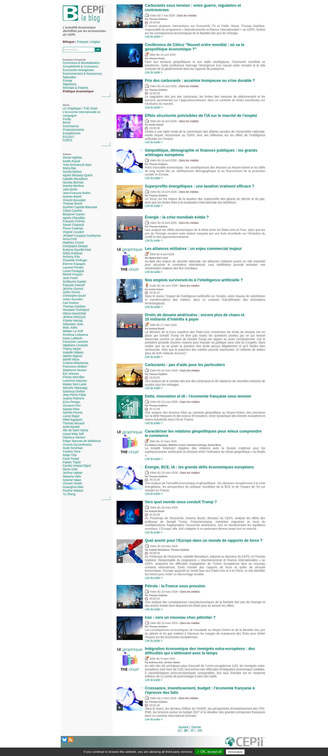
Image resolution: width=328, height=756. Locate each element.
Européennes (71, 133)
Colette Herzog (72, 320)
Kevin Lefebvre (72, 338)
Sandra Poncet (72, 412)
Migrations (70, 84)
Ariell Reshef (71, 427)
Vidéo (150, 15)
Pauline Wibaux (73, 490)
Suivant (183, 727)
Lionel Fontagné (73, 271)
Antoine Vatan (72, 480)
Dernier (196, 727)
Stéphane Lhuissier (75, 345)
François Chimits (74, 221)
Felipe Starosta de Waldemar (82, 441)
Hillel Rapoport (72, 419)
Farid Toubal (71, 458)
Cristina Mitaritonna (75, 363)
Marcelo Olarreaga (75, 387)
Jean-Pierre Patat (74, 394)
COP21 (68, 140)
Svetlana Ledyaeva (75, 334)
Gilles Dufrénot (72, 253)
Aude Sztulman (73, 448)
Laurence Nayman (75, 380)
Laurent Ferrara (73, 267)
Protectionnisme (73, 129)
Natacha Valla (72, 476)
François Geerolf (74, 285)
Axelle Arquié (71, 161)
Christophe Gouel (74, 295)
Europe (67, 80)
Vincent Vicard (72, 483)
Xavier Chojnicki (73, 224)
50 (192, 730)
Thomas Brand (72, 203)
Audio (150, 285)
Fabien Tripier (72, 462)
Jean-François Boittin (77, 193)
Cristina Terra (71, 451)
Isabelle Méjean (73, 352)
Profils (67, 119)
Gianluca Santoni (74, 437)
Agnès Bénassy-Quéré (78, 175)
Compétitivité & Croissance (80, 66)
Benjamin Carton (74, 214)
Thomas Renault (74, 423)
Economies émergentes (78, 70)
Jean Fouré (70, 278)
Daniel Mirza (71, 359)
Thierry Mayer (72, 348)
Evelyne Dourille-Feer (77, 249)
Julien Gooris (71, 292)
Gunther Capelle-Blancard (80, 207)
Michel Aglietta (72, 157)
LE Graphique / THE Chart (80, 108)
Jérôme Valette (72, 472)
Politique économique (78, 91)
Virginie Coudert (73, 232)
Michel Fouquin (73, 274)
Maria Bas (69, 168)
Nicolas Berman (73, 182)
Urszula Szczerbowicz (77, 444)
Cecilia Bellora (72, 171)
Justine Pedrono (73, 398)
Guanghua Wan (73, 487)
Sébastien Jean (73, 324)
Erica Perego (71, 402)
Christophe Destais (75, 246)
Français (82, 41)
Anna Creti (70, 239)
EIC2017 (68, 137)
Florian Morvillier (74, 377)
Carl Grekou (71, 303)
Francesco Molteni (75, 366)
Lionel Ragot (71, 416)
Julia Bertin (70, 189)
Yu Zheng (69, 494)
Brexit (66, 122)
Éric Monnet (71, 373)
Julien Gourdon (73, 299)
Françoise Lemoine (75, 341)
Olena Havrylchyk (74, 313)
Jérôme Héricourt (74, 317)
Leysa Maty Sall (73, 433)
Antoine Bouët (72, 196)
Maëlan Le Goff (73, 331)
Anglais (95, 41)
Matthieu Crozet (73, 242)
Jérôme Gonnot (73, 288)
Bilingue (68, 41)
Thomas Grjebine (74, 306)
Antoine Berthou (73, 185)
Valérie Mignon (72, 356)
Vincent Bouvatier (74, 200)
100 (199, 730)
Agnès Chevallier (74, 218)
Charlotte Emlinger (75, 260)
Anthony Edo (71, 256)
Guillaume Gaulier (74, 281)
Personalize (235, 751)
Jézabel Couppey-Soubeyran (82, 235)
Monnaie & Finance (75, 87)
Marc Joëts (70, 327)
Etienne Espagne (74, 263)
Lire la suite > (154, 36)
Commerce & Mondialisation (81, 63)
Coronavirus (71, 126)
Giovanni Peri (72, 405)
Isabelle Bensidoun (75, 179)
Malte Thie (70, 455)
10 (179, 730)
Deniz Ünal (70, 469)
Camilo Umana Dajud (77, 465)
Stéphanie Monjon (75, 370)
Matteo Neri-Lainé (74, 384)
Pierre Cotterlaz (73, 228)
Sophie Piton (71, 409)
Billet (150, 54)
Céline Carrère (72, 210)
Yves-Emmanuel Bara (77, 164)
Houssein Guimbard (76, 309)
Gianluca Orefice (74, 391)
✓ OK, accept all (209, 751)
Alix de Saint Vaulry (75, 430)
